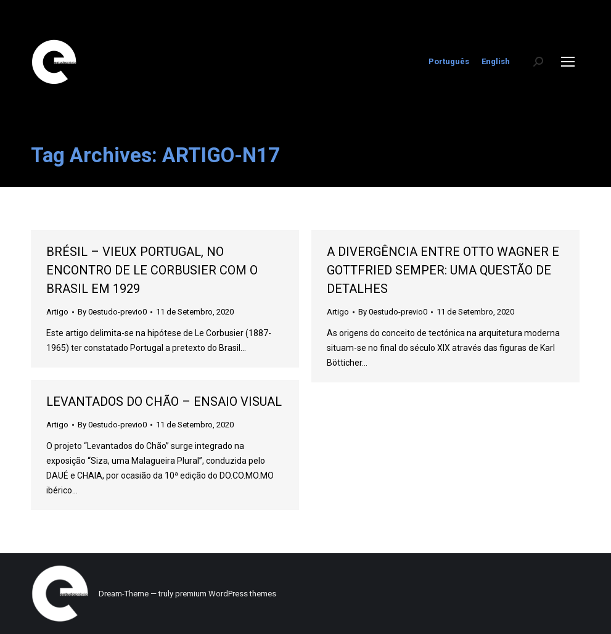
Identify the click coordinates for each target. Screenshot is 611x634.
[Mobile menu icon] (568, 61)
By (112, 311)
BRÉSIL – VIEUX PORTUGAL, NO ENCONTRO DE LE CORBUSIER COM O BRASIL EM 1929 (152, 270)
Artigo (57, 311)
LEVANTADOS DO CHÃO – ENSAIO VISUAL (164, 401)
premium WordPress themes (225, 593)
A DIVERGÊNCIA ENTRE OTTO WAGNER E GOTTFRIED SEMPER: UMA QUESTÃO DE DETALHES (443, 270)
